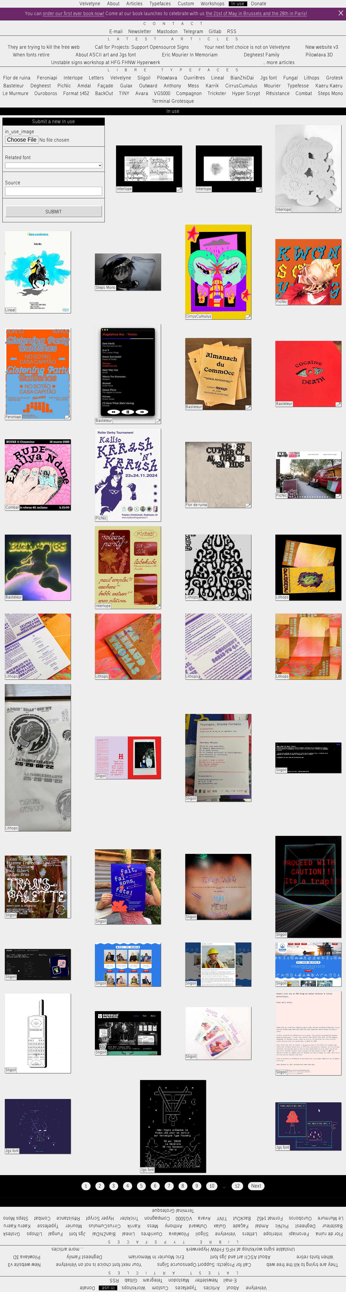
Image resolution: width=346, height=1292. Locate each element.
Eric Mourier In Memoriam (190, 55)
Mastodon (167, 32)
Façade (105, 86)
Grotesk (334, 78)
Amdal (84, 86)
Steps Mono (330, 93)
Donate (258, 3)
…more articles (278, 62)
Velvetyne (90, 3)
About (113, 3)
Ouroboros (45, 93)
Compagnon (189, 93)
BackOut (104, 93)
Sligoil (144, 78)
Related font (18, 157)
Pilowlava (167, 78)
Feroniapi (47, 78)
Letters (96, 78)
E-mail (116, 32)
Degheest (41, 86)
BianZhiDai (242, 78)
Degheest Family (262, 55)
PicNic (64, 86)
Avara (142, 93)
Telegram (193, 32)
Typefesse (298, 86)
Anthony (172, 86)
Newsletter (139, 32)
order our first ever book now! (72, 14)
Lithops (312, 78)
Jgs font (268, 78)
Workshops (213, 3)
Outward (148, 86)
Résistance (278, 93)
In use (237, 3)
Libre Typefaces (176, 70)
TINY (124, 93)
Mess (193, 86)
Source (12, 183)
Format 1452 (76, 93)
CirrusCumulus (241, 86)
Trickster (217, 93)
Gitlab (215, 32)
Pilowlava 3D (319, 55)
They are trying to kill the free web (44, 47)
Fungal (290, 78)
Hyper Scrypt (246, 93)
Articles (134, 3)
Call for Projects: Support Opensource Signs (142, 47)
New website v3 (321, 47)
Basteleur (13, 86)
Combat (304, 93)
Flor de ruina (17, 78)
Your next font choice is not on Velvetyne (247, 47)
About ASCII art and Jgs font (106, 55)
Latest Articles (176, 39)
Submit (53, 212)
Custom (186, 3)
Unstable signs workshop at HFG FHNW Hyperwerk (105, 62)
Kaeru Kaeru (329, 86)
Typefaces (160, 3)
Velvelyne (121, 78)
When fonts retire (31, 55)
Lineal (217, 78)
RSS (232, 32)
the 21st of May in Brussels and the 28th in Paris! (258, 14)
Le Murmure (16, 93)
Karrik (212, 86)
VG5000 (162, 93)
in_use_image (19, 132)
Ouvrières (194, 78)
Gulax (126, 86)
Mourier (272, 86)
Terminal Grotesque (173, 101)
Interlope (73, 78)
